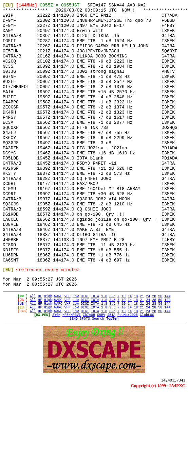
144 (167, 352)
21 (142, 352)
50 (160, 352)
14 (130, 352)
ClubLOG (147, 375)
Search (98, 380)
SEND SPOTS (80, 380)
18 (136, 352)
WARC (58, 352)
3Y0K (56, 375)
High (48, 352)
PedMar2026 (127, 375)
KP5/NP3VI (71, 375)
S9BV (101, 375)
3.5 (112, 352)
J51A (111, 375)
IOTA (95, 352)
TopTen (112, 380)
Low (76, 352)
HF (40, 352)
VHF (67, 352)
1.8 (104, 352)
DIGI (85, 352)
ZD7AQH (89, 375)
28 (154, 352)
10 (123, 352)
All (33, 352)
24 (148, 352)
